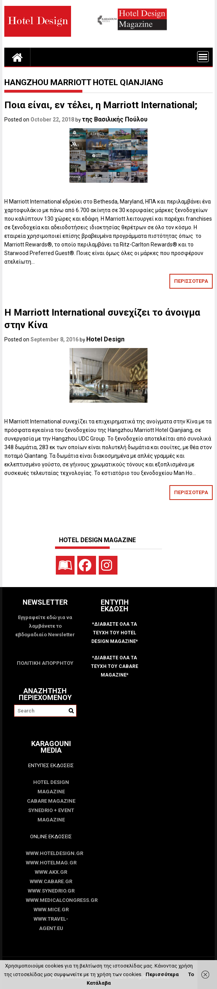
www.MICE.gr (51, 909)
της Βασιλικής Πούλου (115, 119)
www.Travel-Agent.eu (51, 923)
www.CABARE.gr (51, 881)
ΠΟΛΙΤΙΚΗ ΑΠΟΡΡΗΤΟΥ (45, 663)
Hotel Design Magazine (51, 786)
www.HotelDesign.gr (51, 853)
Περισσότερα (162, 974)
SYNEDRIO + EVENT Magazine (51, 815)
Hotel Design (105, 339)
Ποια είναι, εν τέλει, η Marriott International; (100, 105)
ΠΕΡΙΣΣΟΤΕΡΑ (191, 281)
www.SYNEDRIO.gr (51, 891)
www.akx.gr (51, 872)
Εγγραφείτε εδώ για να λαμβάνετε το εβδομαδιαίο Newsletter (45, 625)
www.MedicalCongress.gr (51, 900)
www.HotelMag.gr (51, 863)
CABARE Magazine (51, 801)
